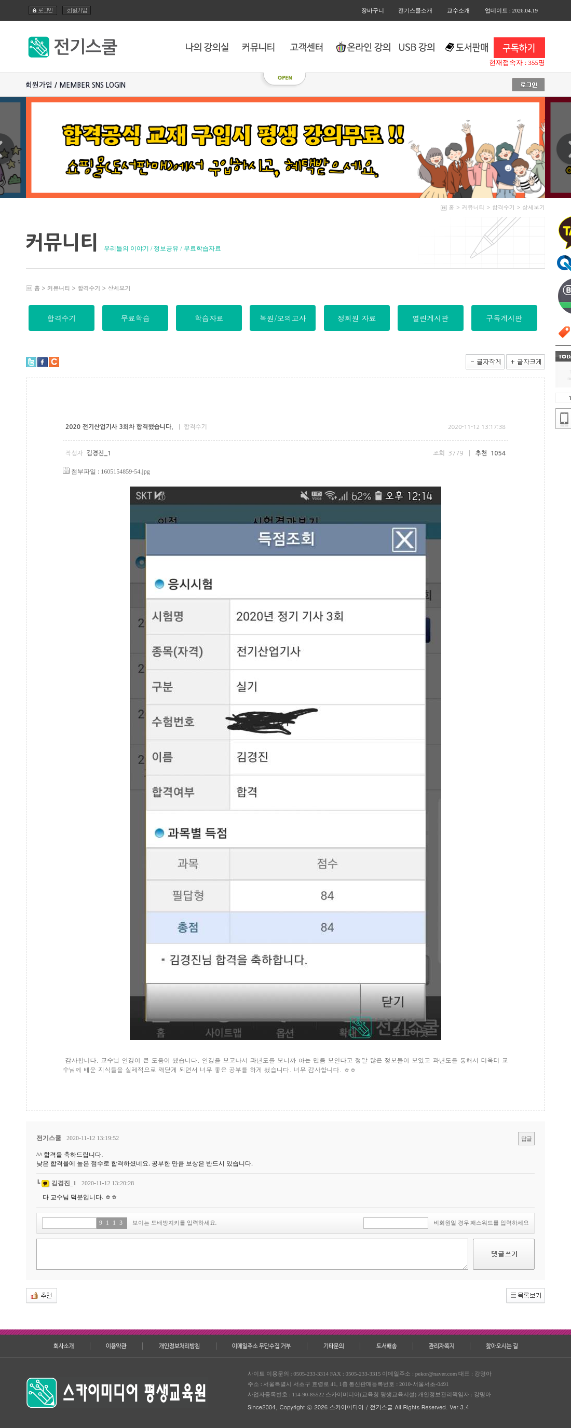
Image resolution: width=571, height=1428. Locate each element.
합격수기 (503, 207)
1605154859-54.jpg (125, 471)
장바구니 (372, 10)
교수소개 (458, 10)
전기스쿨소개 (415, 10)
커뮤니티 (473, 207)
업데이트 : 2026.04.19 (511, 10)
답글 (526, 1138)
